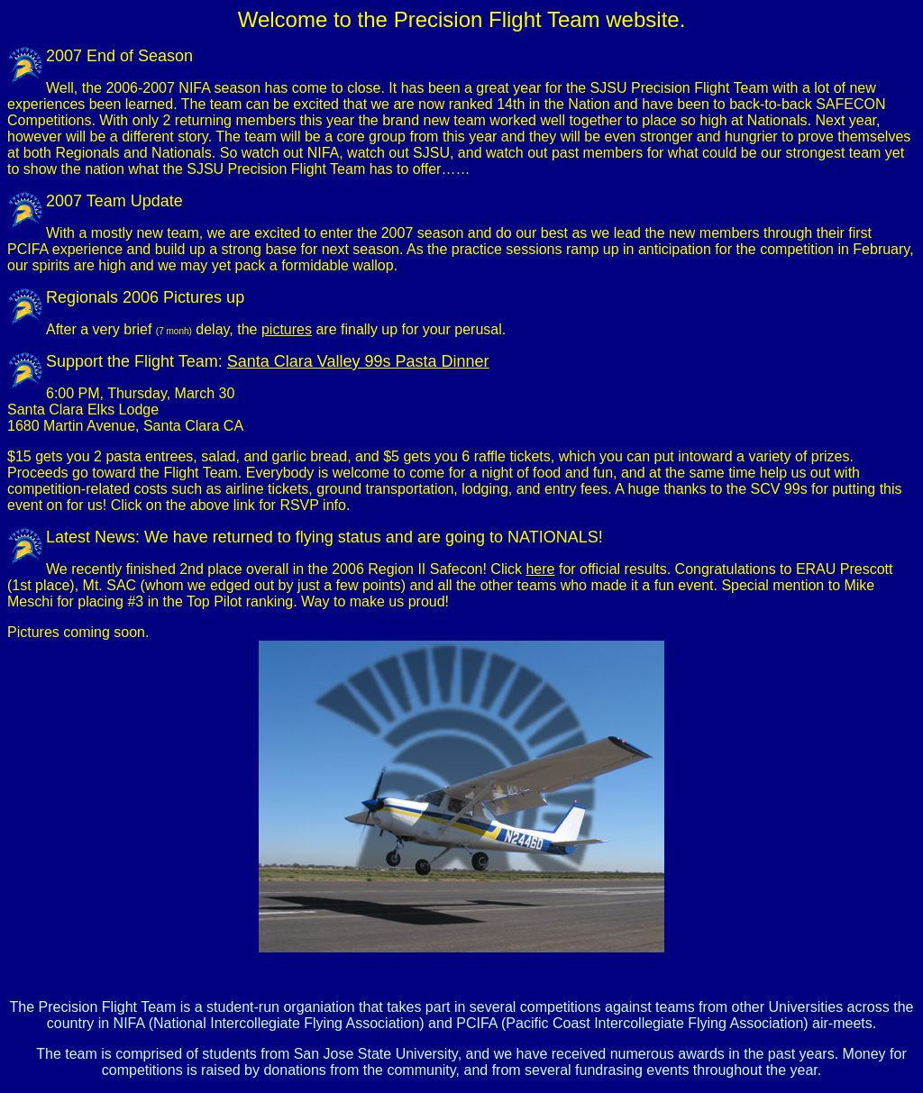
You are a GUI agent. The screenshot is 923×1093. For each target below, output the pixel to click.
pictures (286, 329)
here (539, 569)
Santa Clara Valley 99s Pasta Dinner (358, 361)
